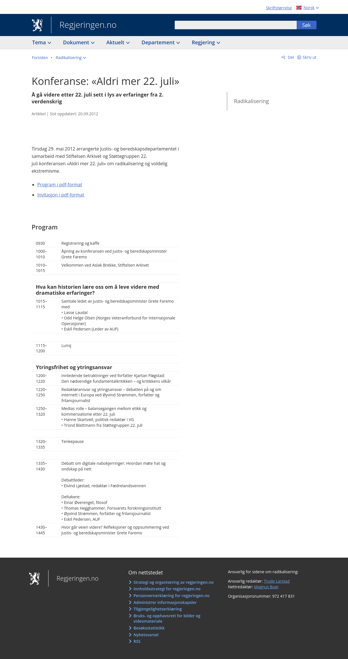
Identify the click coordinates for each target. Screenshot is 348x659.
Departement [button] (159, 42)
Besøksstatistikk (149, 628)
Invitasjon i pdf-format (60, 195)
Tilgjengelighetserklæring (158, 609)
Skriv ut (310, 57)
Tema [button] (39, 42)
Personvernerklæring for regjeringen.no (172, 595)
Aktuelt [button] (116, 42)
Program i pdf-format (59, 184)
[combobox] (236, 25)
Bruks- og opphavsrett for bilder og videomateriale (167, 618)
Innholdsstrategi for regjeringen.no (167, 588)
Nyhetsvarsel (146, 634)
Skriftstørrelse (279, 8)
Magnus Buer (266, 586)
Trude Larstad (277, 581)
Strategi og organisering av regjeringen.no (174, 582)
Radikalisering (251, 101)
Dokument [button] (76, 42)
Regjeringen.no (84, 25)
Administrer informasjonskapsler (165, 602)
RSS (137, 641)
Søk (306, 25)
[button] (71, 57)
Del (290, 57)
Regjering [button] (204, 42)
